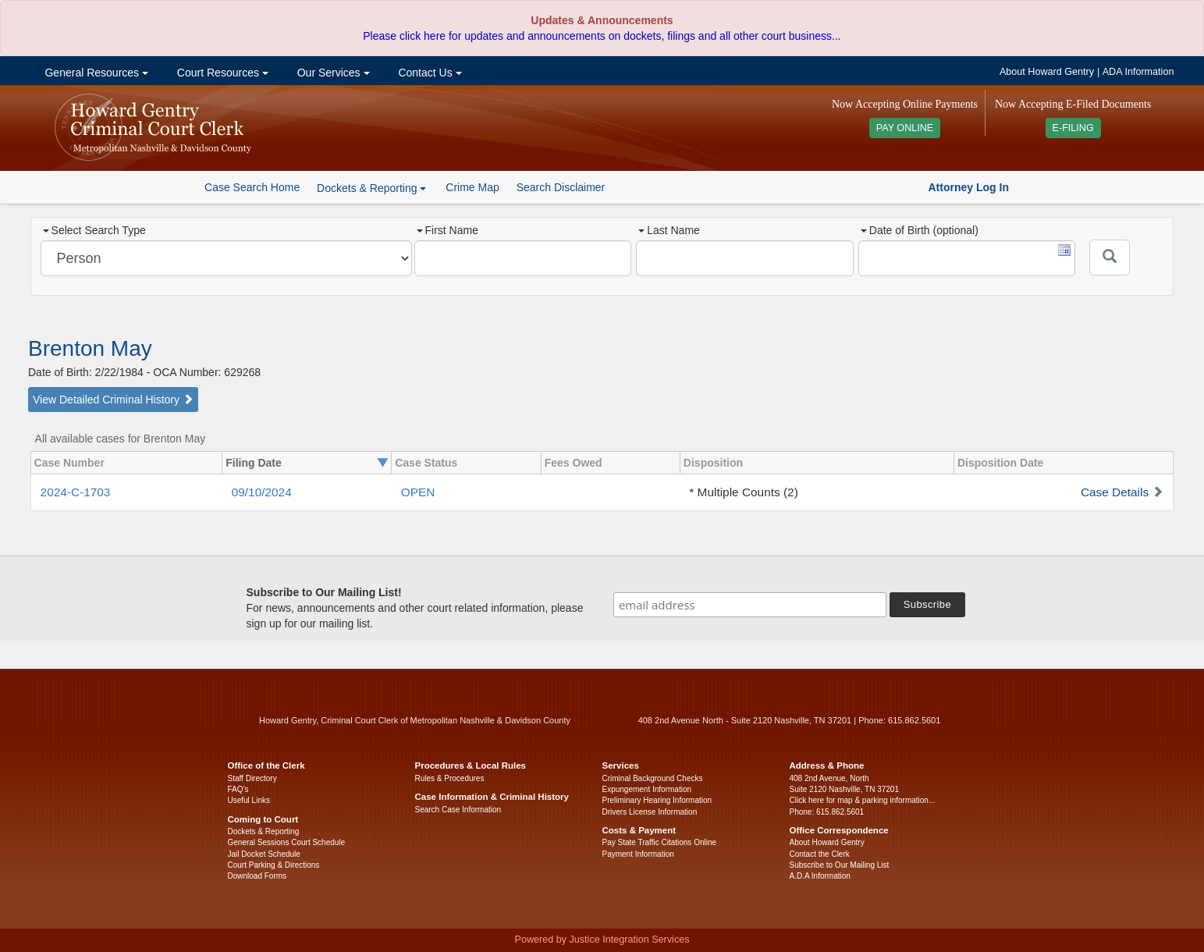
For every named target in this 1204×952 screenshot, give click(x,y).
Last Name (669, 230)
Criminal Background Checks (652, 778)
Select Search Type (94, 230)
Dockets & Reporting (264, 831)
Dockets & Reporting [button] (371, 188)
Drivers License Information (650, 812)
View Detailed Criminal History (113, 399)
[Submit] (1109, 257)
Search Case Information (458, 809)
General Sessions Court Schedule (287, 842)
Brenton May (90, 348)
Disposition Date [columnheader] (1000, 462)
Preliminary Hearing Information (657, 800)
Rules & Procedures (450, 778)
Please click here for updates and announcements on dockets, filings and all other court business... (601, 36)
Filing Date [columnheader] (254, 462)
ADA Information (1138, 71)
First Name (447, 230)
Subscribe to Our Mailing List (840, 865)
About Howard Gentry (1047, 71)
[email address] (749, 604)
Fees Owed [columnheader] (573, 462)
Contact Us (429, 72)
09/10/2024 (262, 492)
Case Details (1115, 492)
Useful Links (249, 800)
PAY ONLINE (905, 128)
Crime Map (472, 187)
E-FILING (1073, 128)
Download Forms (257, 876)
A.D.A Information (820, 876)
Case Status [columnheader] (426, 462)
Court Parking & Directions (274, 865)
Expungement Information (647, 789)
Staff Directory (252, 778)
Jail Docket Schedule (264, 854)
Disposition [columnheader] (713, 462)
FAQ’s (238, 789)
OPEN (418, 492)
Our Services (332, 72)
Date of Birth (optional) (919, 230)
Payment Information (638, 854)
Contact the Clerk (820, 854)
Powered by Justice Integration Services (601, 939)
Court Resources (221, 72)
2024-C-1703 (76, 492)
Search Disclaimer (561, 187)
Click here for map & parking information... (863, 800)
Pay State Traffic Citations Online (659, 842)
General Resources (95, 72)
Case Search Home (252, 187)
